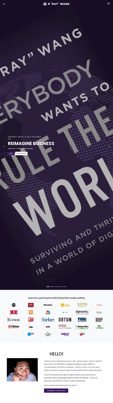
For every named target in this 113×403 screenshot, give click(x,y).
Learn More (21, 153)
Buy (11, 153)
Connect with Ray (56, 390)
